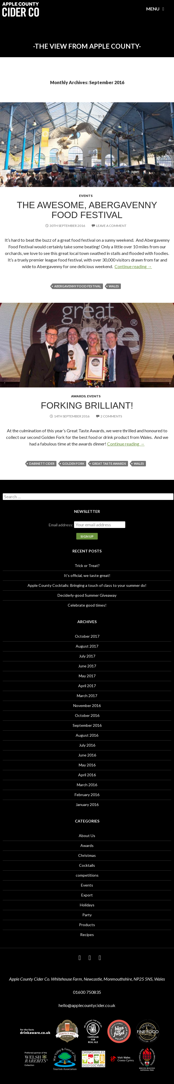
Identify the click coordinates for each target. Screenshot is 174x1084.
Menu (156, 8)
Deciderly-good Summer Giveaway (87, 595)
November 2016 (87, 705)
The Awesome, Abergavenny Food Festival (87, 210)
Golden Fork (73, 463)
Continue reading (133, 266)
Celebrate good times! (87, 605)
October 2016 (87, 715)
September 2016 (87, 725)
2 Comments (111, 416)
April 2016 (87, 774)
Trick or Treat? (87, 565)
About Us (87, 835)
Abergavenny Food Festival (77, 286)
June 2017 (87, 666)
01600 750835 (87, 992)
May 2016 (87, 765)
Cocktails (87, 865)
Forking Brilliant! (87, 405)
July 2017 (87, 656)
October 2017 (87, 636)
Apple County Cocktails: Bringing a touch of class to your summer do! (87, 585)
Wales (114, 286)
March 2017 (87, 695)
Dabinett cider (42, 463)
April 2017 (87, 685)
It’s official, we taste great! (87, 575)
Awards (78, 396)
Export (87, 895)
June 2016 (87, 755)
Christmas (87, 855)
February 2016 (87, 794)
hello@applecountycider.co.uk (87, 1005)
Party (87, 914)
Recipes (87, 934)
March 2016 (87, 784)
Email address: (61, 524)
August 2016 (87, 735)
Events (86, 196)
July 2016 (87, 745)
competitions (87, 875)
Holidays (87, 905)
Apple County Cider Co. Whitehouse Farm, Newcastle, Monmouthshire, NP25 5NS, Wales (87, 978)
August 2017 (87, 646)
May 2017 (87, 675)
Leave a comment (111, 226)
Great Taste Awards (109, 463)
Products (87, 924)
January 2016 (87, 804)
